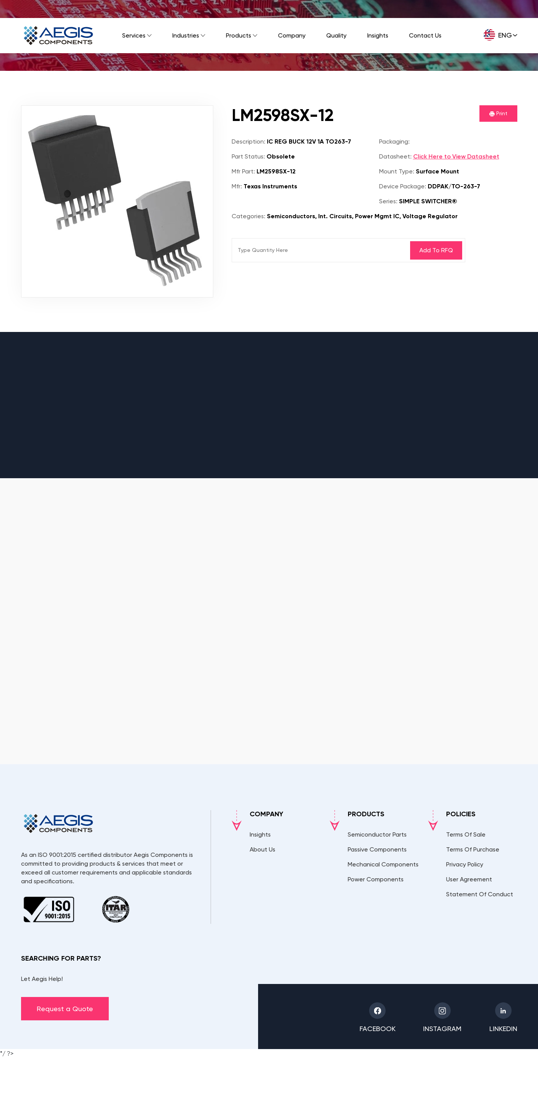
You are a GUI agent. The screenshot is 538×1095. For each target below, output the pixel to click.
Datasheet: (395, 156)
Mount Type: (396, 171)
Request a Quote (65, 1009)
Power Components (376, 879)
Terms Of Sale (466, 834)
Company (292, 35)
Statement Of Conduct (479, 894)
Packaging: (394, 141)
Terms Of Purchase (472, 849)
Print (498, 113)
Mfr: (237, 186)
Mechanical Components (383, 864)
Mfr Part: (243, 171)
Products (238, 35)
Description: (248, 141)
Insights (377, 35)
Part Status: (248, 156)
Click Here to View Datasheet (456, 156)
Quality (336, 35)
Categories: (248, 216)
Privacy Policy (464, 864)
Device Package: (402, 186)
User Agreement (469, 879)
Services (134, 35)
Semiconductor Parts (377, 834)
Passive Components (377, 849)
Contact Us (425, 35)
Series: (388, 201)
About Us (262, 849)
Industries (185, 35)
